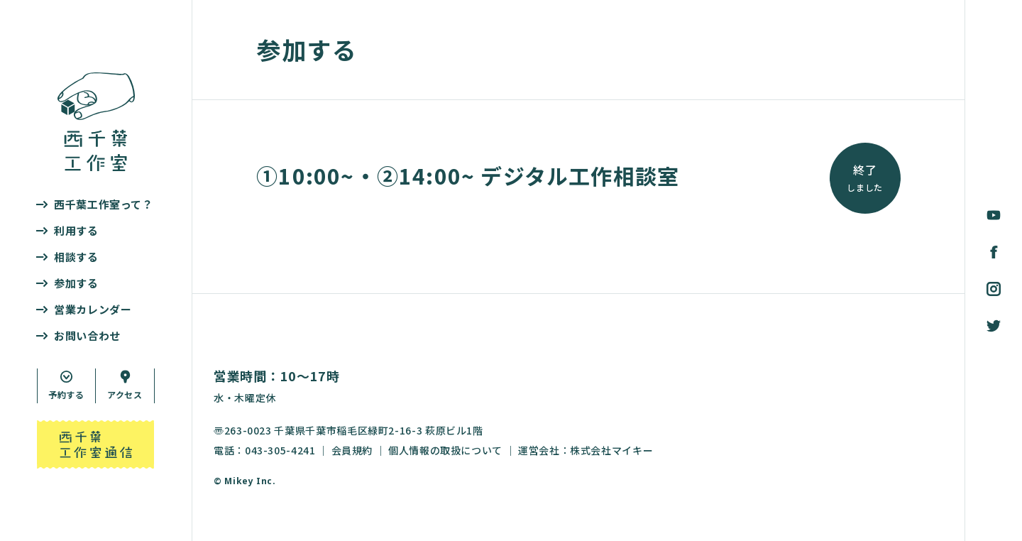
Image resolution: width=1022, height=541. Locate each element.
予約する (66, 394)
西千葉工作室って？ (103, 204)
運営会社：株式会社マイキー (585, 450)
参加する (76, 282)
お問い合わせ (87, 335)
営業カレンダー (92, 309)
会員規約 (352, 450)
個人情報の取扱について (445, 450)
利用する (76, 230)
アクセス (125, 394)
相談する (76, 256)
